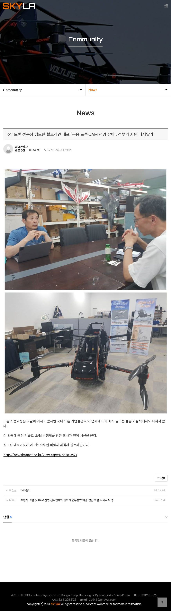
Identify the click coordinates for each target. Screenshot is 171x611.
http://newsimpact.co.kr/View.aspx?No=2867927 (40, 425)
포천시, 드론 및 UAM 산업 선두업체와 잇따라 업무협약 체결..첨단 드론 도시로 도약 (67, 471)
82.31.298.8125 (56, 597)
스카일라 (26, 461)
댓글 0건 (20, 151)
